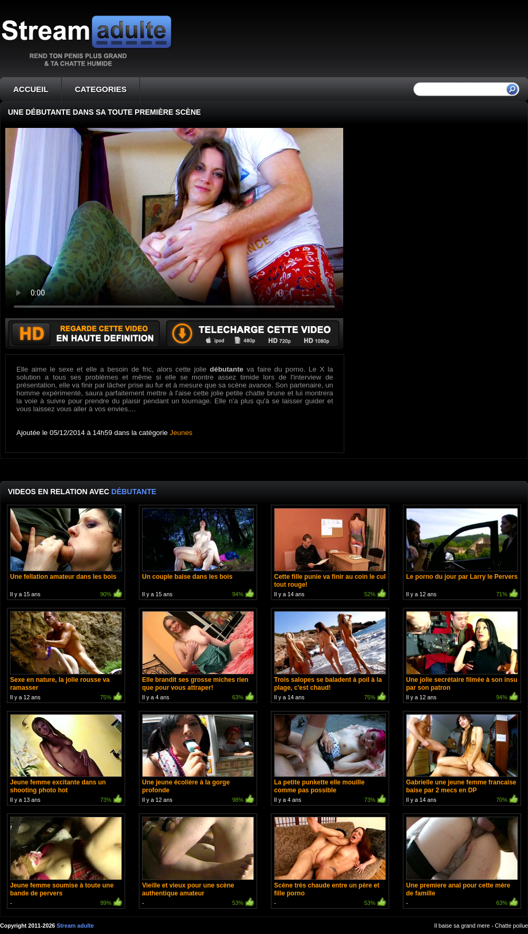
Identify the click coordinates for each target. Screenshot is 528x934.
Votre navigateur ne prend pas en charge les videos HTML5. (174, 223)
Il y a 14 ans (330, 553)
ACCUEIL (31, 89)
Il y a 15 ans (66, 553)
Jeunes (181, 433)
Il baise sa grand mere (461, 925)
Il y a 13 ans (66, 760)
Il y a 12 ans (462, 553)
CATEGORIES (101, 89)
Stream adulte (74, 925)
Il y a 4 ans (198, 656)
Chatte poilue (511, 925)
